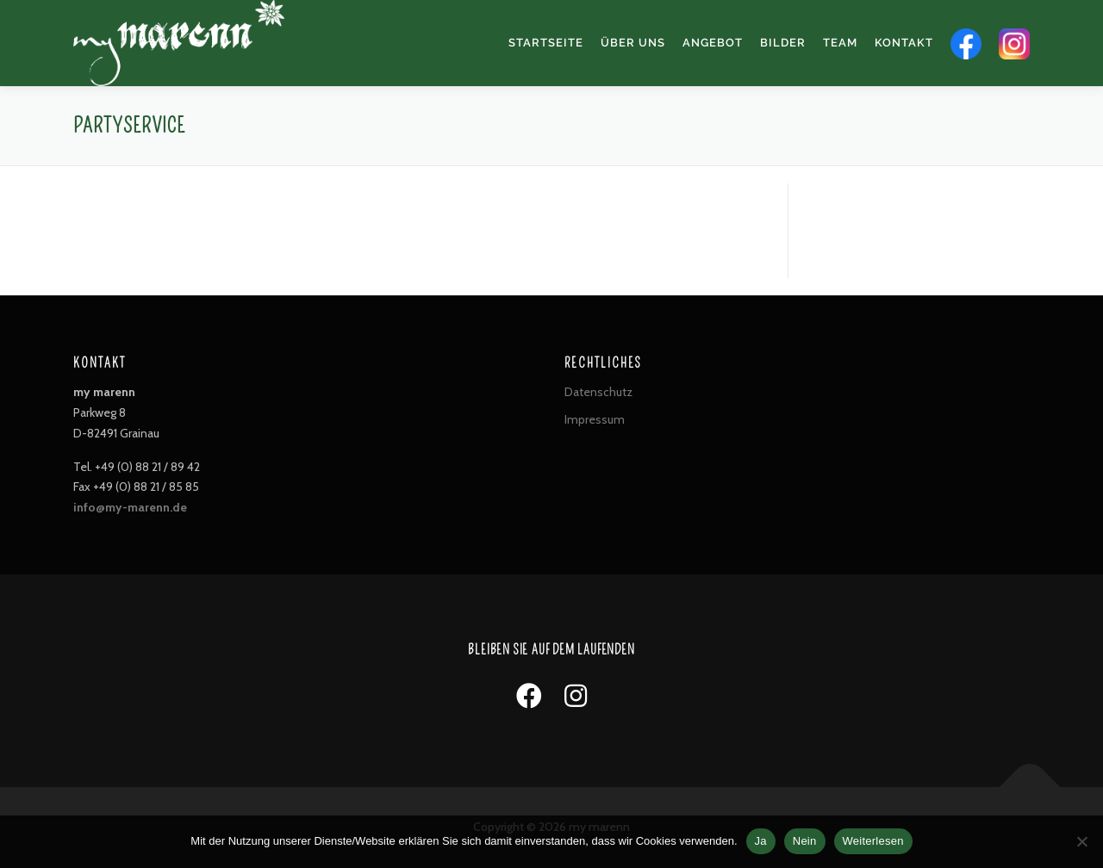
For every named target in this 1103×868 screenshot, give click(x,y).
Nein (805, 840)
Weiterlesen (873, 840)
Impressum (594, 419)
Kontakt (904, 42)
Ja (761, 840)
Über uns (633, 42)
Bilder (783, 42)
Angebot (712, 42)
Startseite (545, 42)
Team (840, 42)
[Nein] (1081, 841)
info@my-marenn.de (130, 507)
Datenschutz (598, 392)
